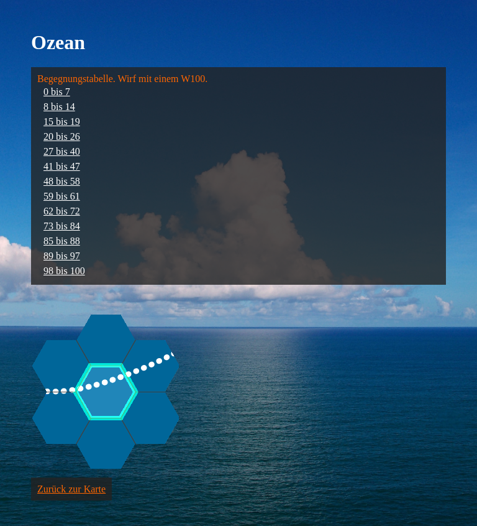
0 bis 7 (56, 91)
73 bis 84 (61, 226)
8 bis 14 (59, 106)
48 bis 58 (61, 181)
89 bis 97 (61, 256)
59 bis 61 (61, 196)
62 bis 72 (61, 211)
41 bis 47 (61, 166)
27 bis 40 (61, 151)
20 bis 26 (61, 136)
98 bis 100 (64, 270)
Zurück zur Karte (71, 489)
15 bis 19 (61, 121)
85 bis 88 (61, 241)
